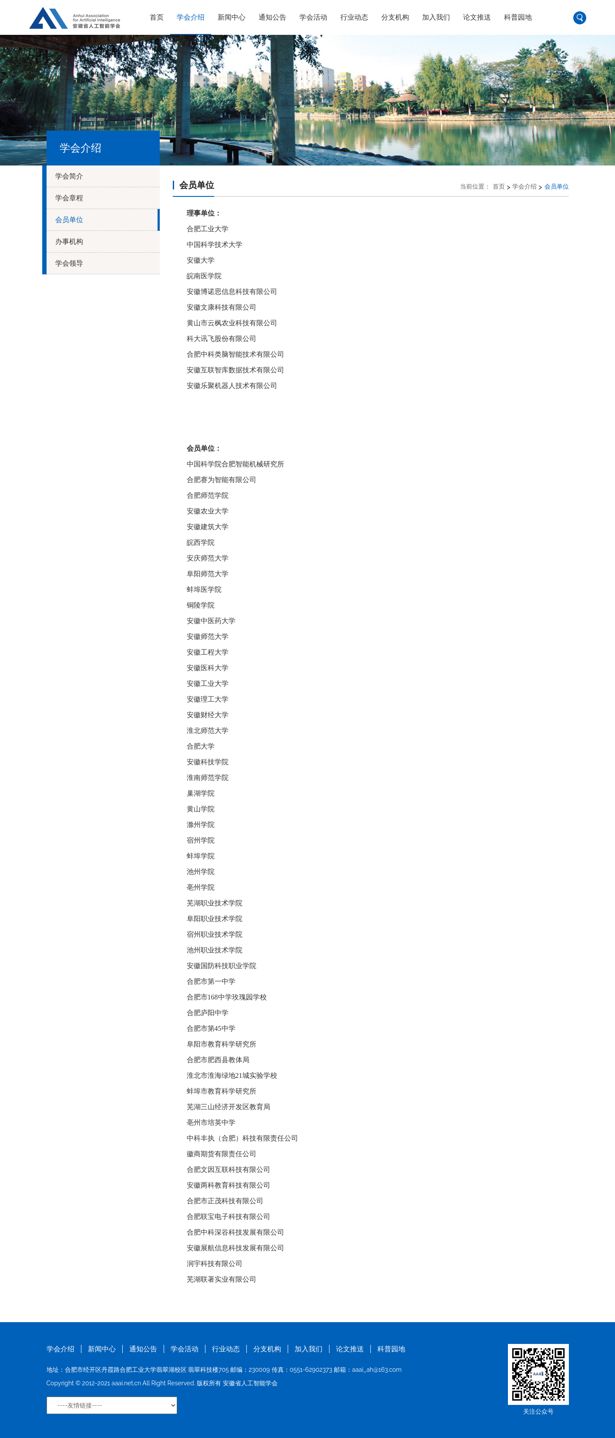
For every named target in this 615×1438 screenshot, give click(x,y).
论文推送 (477, 17)
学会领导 (69, 263)
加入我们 (436, 17)
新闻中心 (231, 17)
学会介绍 (191, 17)
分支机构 (395, 17)
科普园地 (518, 17)
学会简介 (69, 176)
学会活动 (313, 17)
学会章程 (69, 198)
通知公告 (272, 17)
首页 (157, 17)
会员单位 (69, 220)
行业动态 (354, 17)
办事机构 (69, 241)
